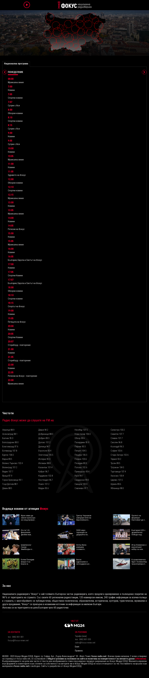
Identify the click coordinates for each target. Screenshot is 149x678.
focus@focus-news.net (18, 640)
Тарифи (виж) (81, 636)
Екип (77, 646)
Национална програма (16, 63)
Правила (79, 650)
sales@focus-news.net (85, 642)
